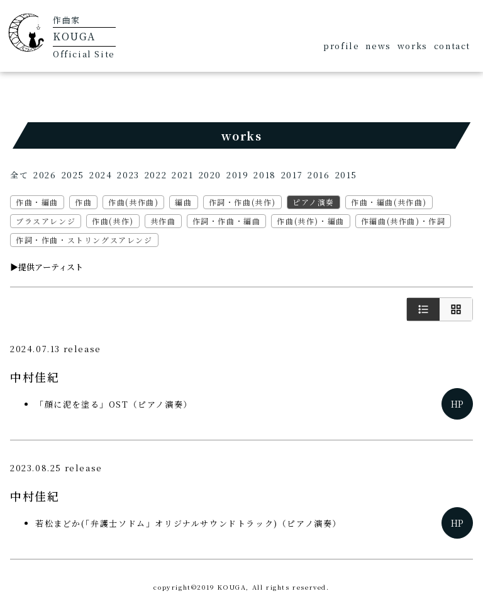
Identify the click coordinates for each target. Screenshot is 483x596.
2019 (237, 175)
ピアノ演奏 (313, 202)
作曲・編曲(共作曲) (389, 202)
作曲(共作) (113, 220)
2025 (73, 175)
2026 (44, 175)
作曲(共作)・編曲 (310, 220)
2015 (346, 175)
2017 (292, 175)
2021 (182, 175)
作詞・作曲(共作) (242, 202)
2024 (100, 175)
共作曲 (163, 220)
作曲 (83, 202)
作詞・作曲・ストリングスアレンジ (84, 239)
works (412, 46)
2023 (128, 175)
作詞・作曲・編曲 (226, 220)
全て (19, 175)
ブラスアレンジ (45, 220)
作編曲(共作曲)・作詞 (403, 220)
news (378, 46)
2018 (264, 175)
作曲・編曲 (37, 202)
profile (341, 46)
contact (452, 46)
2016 (319, 175)
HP (457, 404)
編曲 (183, 202)
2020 (210, 175)
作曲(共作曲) (133, 202)
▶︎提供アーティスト (46, 267)
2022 (156, 175)
